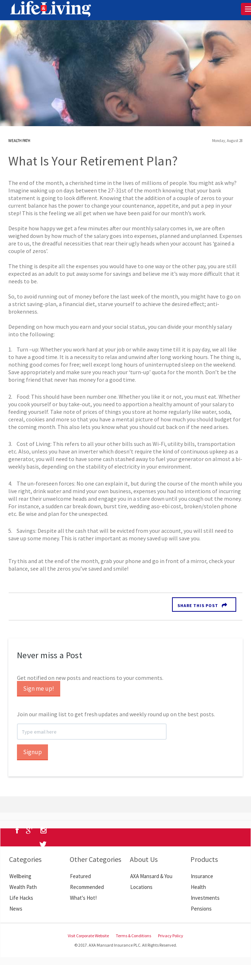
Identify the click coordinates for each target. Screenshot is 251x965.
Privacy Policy (170, 935)
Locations (141, 887)
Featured (80, 876)
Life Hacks (21, 897)
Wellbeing (20, 876)
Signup (32, 752)
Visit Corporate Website (88, 935)
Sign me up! (38, 688)
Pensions (201, 908)
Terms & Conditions (133, 935)
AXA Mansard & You (151, 876)
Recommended (87, 887)
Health (198, 887)
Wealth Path (23, 887)
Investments (205, 897)
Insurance (202, 876)
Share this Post (197, 605)
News (15, 908)
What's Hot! (83, 897)
